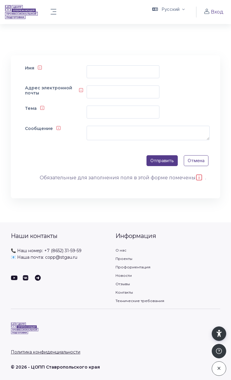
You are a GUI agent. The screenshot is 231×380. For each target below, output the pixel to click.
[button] (168, 12)
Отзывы (123, 284)
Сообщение (39, 128)
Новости (124, 275)
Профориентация (133, 267)
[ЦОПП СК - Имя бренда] (21, 12)
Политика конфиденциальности (45, 352)
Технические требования (140, 300)
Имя (29, 68)
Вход (213, 11)
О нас (121, 250)
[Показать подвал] (219, 351)
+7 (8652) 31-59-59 (63, 250)
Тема (31, 108)
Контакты (124, 292)
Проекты (124, 258)
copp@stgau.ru (61, 257)
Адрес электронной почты (48, 90)
